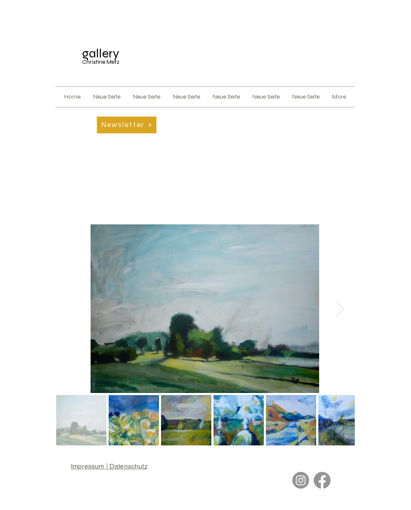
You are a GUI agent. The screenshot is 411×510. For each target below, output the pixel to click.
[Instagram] (300, 480)
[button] (126, 125)
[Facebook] (322, 480)
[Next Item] (340, 309)
